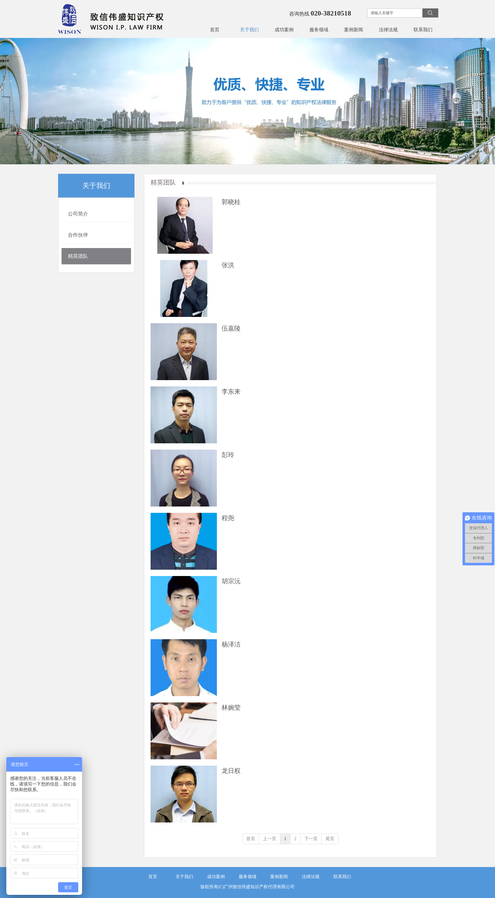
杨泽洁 (231, 644)
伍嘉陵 (231, 328)
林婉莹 (231, 707)
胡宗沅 (231, 581)
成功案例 (216, 876)
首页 (250, 838)
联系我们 (342, 876)
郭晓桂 (231, 201)
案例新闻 (279, 876)
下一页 (311, 838)
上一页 (269, 838)
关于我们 (184, 876)
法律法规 (310, 876)
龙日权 (231, 770)
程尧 (228, 517)
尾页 (329, 838)
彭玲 (228, 454)
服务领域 (247, 876)
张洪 (228, 265)
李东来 (231, 391)
